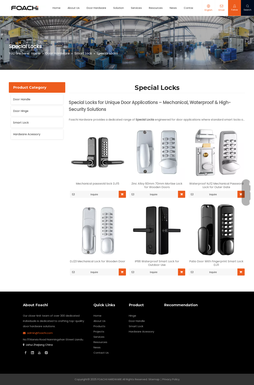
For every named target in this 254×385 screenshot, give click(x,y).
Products (99, 326)
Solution (118, 8)
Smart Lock (21, 123)
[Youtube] (39, 352)
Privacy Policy (171, 379)
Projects (98, 331)
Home (57, 8)
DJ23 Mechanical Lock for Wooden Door (97, 261)
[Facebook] (25, 352)
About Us (74, 8)
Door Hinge (20, 111)
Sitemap (154, 379)
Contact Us (191, 8)
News (173, 8)
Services (136, 8)
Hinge (132, 315)
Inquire (84, 194)
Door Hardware (96, 8)
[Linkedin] (32, 352)
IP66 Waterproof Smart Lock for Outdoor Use (157, 263)
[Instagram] (46, 352)
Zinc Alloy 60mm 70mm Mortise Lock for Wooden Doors (156, 185)
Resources (156, 8)
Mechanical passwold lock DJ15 (97, 183)
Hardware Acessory (26, 134)
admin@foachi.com (40, 333)
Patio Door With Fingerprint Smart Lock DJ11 (216, 263)
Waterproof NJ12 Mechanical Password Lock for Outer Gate (216, 185)
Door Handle (21, 99)
